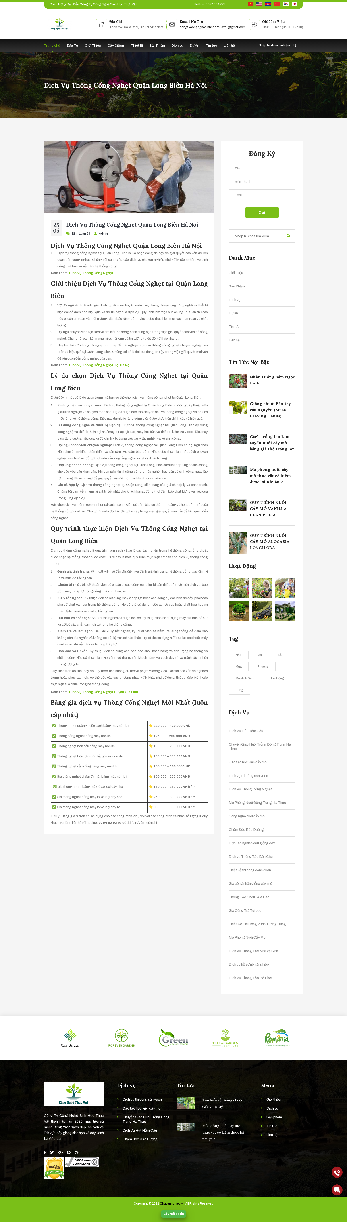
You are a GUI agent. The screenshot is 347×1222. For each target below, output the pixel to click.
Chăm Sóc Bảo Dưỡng (246, 830)
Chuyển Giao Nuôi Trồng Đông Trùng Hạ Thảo (260, 746)
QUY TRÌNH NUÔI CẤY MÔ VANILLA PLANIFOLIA (268, 508)
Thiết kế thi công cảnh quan (250, 870)
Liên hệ (229, 45)
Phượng (263, 666)
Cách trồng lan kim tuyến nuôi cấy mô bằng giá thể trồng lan (272, 442)
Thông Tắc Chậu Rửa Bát (249, 897)
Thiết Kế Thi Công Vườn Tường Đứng (257, 924)
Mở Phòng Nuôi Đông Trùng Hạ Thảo (257, 803)
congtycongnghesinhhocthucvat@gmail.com (212, 27)
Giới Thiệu (93, 45)
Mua (239, 666)
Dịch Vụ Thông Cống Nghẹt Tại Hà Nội (99, 365)
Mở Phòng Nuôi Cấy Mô (247, 937)
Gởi (262, 212)
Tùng (239, 690)
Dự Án (194, 45)
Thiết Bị (137, 45)
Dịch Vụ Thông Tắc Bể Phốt (250, 978)
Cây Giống (116, 45)
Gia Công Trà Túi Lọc (245, 910)
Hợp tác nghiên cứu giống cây (252, 843)
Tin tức (211, 45)
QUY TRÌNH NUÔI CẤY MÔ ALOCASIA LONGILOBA (270, 541)
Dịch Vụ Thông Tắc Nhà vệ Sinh (253, 951)
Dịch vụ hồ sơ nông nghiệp (249, 964)
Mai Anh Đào (245, 678)
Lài (280, 655)
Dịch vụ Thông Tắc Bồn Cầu (251, 856)
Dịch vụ (177, 45)
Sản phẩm (274, 1117)
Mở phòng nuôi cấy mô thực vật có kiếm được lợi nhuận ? (270, 475)
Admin (101, 233)
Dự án (233, 313)
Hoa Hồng (277, 678)
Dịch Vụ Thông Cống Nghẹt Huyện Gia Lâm (103, 692)
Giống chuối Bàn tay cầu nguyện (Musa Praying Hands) (270, 410)
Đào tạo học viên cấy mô (248, 762)
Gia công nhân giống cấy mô (250, 883)
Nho (239, 655)
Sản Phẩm (157, 45)
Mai (260, 655)
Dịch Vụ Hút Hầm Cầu (246, 731)
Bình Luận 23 (78, 233)
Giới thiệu (236, 273)
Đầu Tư (72, 45)
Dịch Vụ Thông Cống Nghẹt (91, 273)
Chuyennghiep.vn (172, 1203)
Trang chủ (52, 45)
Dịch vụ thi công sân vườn (248, 776)
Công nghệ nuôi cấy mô (247, 816)
